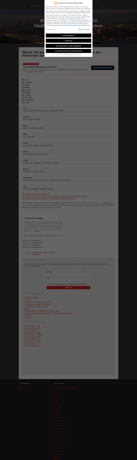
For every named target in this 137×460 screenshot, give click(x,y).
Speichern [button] (68, 41)
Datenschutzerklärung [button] (69, 54)
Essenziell (50, 29)
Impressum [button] (77, 54)
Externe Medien (84, 29)
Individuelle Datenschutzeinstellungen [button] (68, 51)
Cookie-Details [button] (60, 54)
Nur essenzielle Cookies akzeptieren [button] (68, 46)
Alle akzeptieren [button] (68, 35)
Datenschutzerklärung (79, 23)
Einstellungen (71, 25)
